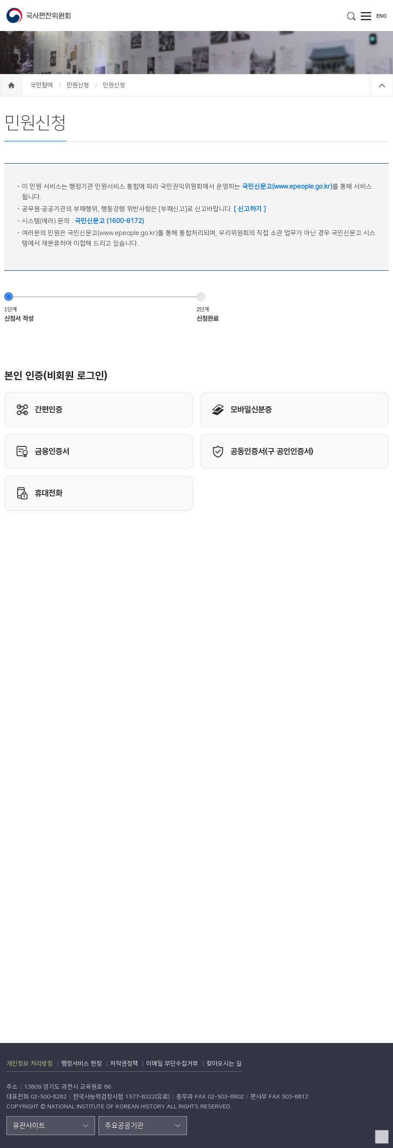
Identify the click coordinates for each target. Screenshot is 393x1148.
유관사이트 (29, 1125)
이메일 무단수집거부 (172, 1063)
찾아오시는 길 (224, 1063)
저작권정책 (124, 1063)
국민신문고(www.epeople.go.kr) (287, 186)
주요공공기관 (124, 1125)
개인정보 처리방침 (29, 1063)
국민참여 (43, 85)
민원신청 (79, 85)
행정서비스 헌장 (81, 1063)
